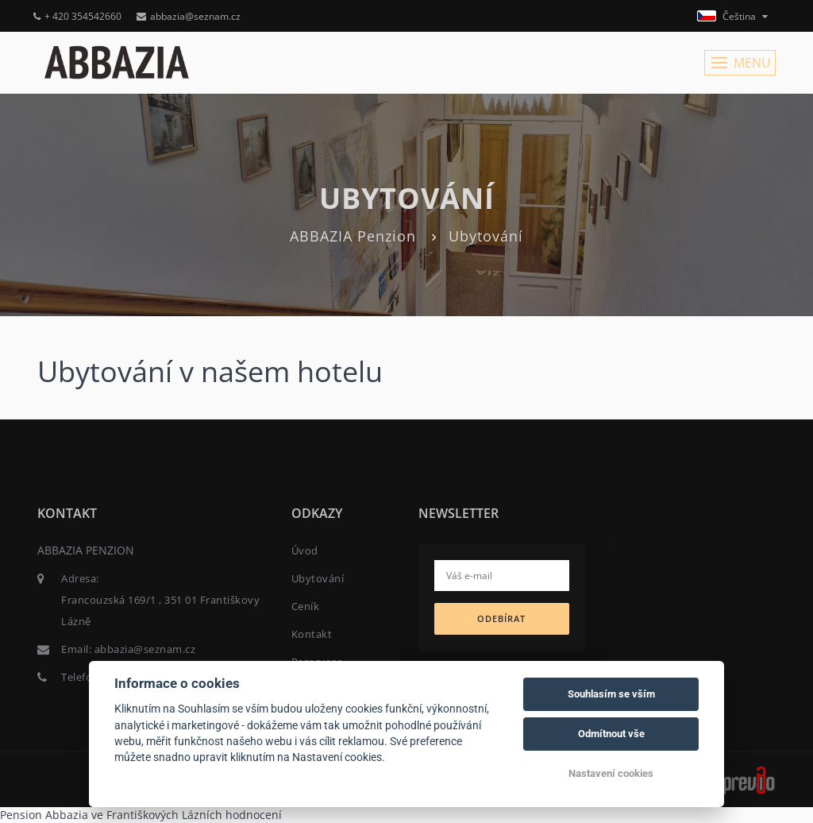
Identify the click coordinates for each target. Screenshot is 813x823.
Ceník (305, 606)
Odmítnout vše (611, 734)
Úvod (304, 550)
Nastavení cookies (610, 773)
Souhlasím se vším (611, 694)
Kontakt (312, 634)
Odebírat (501, 618)
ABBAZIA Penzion (353, 235)
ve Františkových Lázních (156, 814)
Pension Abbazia (44, 814)
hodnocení (253, 814)
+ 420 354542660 (77, 16)
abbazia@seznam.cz (189, 16)
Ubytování (318, 578)
